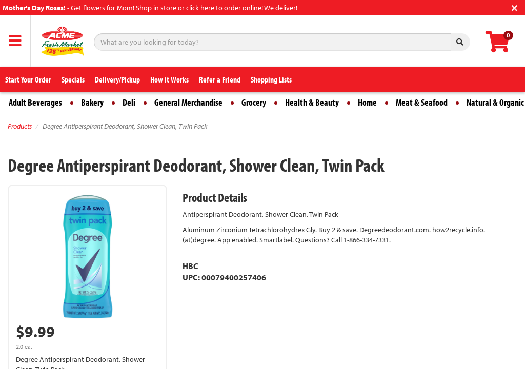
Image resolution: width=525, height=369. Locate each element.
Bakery (92, 102)
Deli (129, 102)
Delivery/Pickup (117, 79)
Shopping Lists (271, 79)
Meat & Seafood (422, 102)
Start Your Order (28, 79)
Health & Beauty (312, 102)
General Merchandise (188, 102)
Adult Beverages (35, 102)
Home (367, 102)
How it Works (169, 79)
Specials (73, 79)
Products (20, 126)
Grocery (253, 102)
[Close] (514, 7)
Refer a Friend (219, 79)
